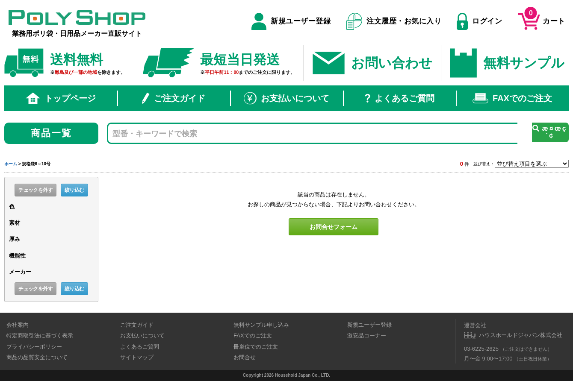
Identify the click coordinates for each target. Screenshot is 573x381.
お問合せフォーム (333, 226)
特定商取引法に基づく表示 (39, 335)
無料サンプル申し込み (261, 325)
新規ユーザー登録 (291, 21)
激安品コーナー (366, 335)
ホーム (10, 163)
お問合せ (244, 357)
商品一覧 (51, 133)
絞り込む (74, 190)
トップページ (61, 98)
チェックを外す (35, 190)
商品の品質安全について (37, 357)
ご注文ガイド (173, 98)
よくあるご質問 (399, 98)
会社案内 (17, 325)
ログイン (479, 21)
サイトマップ (137, 357)
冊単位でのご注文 (255, 346)
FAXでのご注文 (512, 98)
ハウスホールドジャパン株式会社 (520, 335)
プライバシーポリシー (34, 346)
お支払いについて (286, 98)
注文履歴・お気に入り (394, 21)
